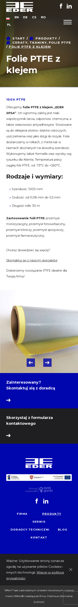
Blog (62, 529)
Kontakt (39, 537)
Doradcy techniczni (30, 529)
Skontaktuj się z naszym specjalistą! (31, 260)
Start (18, 38)
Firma (22, 513)
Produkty (46, 38)
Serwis (39, 521)
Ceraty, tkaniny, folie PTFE (41, 42)
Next (47, 362)
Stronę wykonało (31, 489)
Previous (31, 362)
